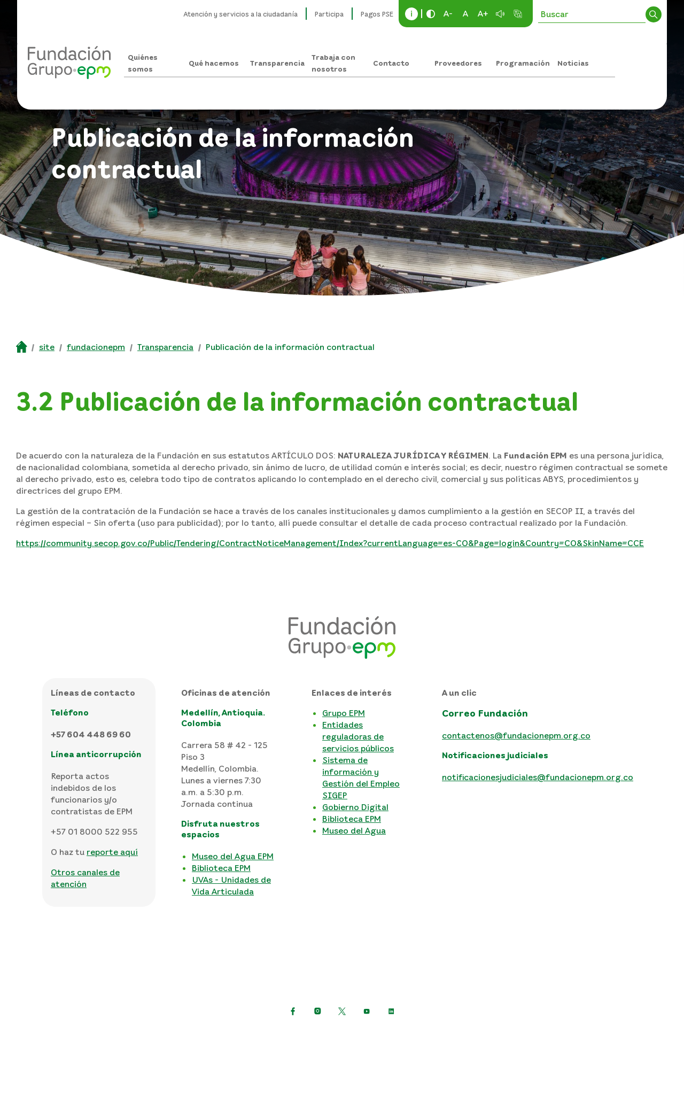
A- (448, 13)
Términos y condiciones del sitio (395, 1037)
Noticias (573, 62)
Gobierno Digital (355, 807)
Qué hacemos (214, 62)
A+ (483, 13)
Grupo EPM (343, 712)
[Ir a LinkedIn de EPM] (391, 1011)
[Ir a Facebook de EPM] (292, 1011)
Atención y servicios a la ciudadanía (241, 14)
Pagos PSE (377, 14)
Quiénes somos (143, 62)
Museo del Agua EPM (233, 856)
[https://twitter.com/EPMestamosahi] (342, 1011)
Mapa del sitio (499, 1037)
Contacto (391, 62)
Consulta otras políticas (342, 1054)
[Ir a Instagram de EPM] (317, 1011)
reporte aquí (112, 851)
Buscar (654, 14)
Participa (329, 14)
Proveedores (458, 62)
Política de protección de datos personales (233, 1037)
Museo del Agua (354, 830)
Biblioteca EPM (221, 867)
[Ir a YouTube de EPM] (366, 1011)
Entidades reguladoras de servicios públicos (358, 736)
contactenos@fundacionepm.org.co (516, 735)
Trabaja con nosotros (333, 62)
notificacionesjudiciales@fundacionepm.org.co (537, 777)
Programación (523, 62)
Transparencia (277, 62)
